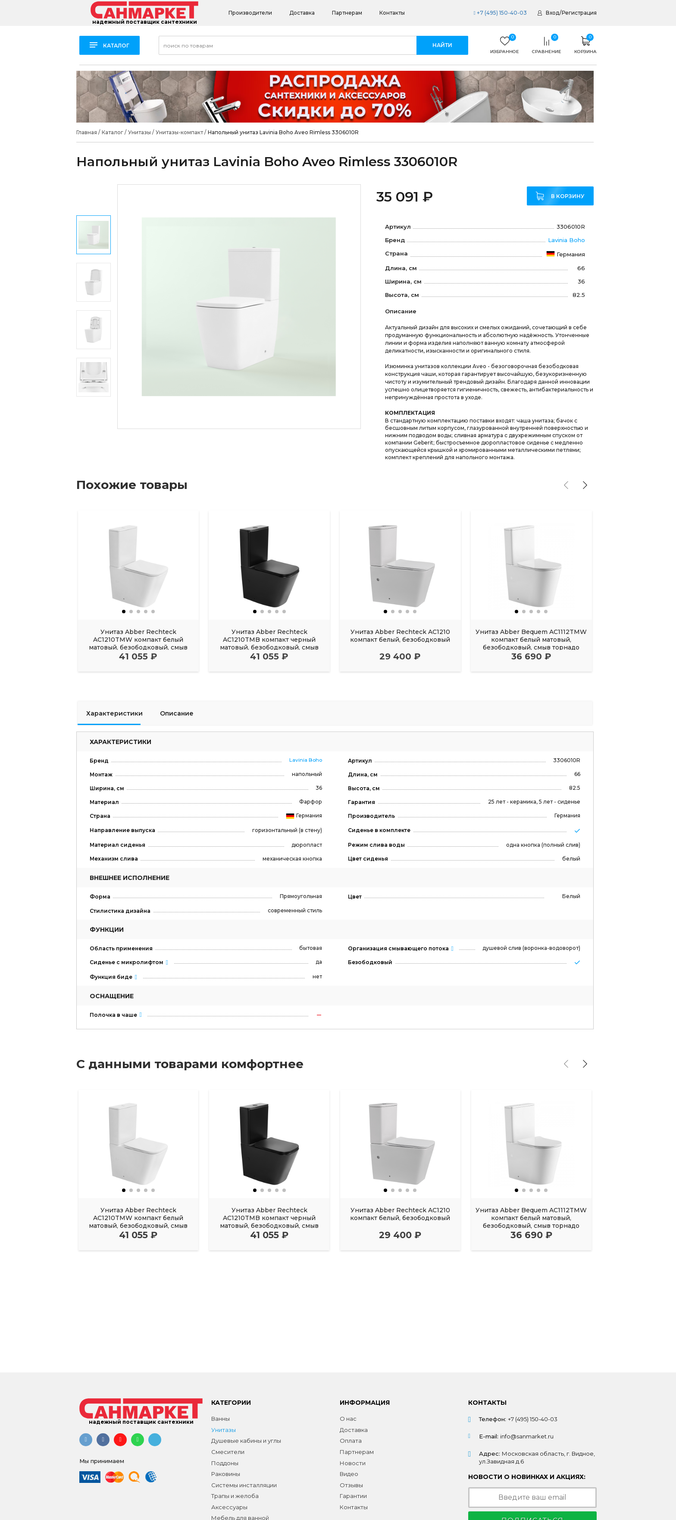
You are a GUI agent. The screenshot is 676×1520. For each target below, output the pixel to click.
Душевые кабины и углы (246, 1440)
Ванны (220, 1418)
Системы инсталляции (244, 1485)
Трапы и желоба (235, 1495)
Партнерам (347, 12)
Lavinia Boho (566, 240)
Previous (94, 196)
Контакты (392, 12)
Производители (250, 12)
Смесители (227, 1451)
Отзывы (351, 1485)
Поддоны (224, 1463)
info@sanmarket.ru (527, 1436)
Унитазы (223, 1429)
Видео (349, 1473)
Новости (353, 1463)
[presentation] (566, 485)
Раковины (225, 1473)
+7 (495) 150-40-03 (499, 12)
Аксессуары (229, 1507)
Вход (552, 12)
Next (94, 417)
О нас (348, 1418)
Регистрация (579, 12)
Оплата (351, 1440)
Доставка (302, 12)
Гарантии (353, 1495)
